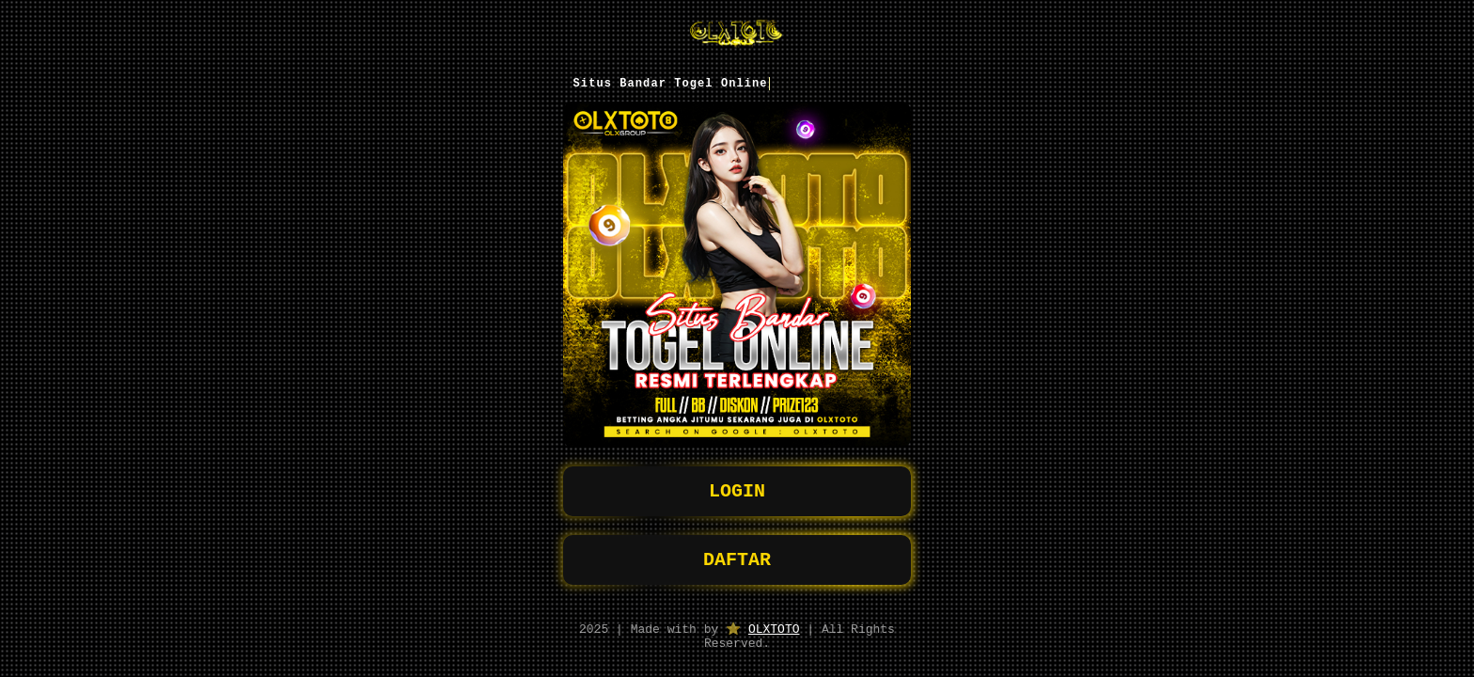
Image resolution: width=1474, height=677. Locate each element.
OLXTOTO (774, 625)
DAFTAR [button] (737, 553)
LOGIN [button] (737, 481)
